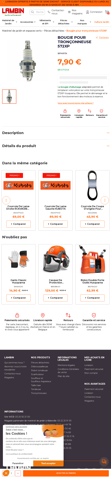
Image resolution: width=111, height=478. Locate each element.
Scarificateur (37, 374)
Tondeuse (36, 389)
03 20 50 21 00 (22, 416)
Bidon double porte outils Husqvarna (92, 281)
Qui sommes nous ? (14, 362)
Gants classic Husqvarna (18, 281)
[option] (18, 200)
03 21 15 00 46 (64, 428)
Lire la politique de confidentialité (19, 454)
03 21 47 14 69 (64, 432)
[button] (6, 473)
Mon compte (91, 373)
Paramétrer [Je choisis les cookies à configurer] (18, 463)
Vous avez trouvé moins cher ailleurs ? (76, 103)
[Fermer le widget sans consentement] (16, 426)
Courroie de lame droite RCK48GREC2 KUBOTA (18, 207)
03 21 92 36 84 (65, 440)
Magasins (9, 377)
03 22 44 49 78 (63, 424)
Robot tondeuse (39, 370)
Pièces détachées (40, 362)
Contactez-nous (12, 373)
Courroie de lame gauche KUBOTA (55, 207)
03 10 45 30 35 (64, 448)
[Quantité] (11, 473)
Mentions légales (66, 365)
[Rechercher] (37, 12)
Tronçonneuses (39, 393)
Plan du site (64, 376)
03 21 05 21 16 (67, 436)
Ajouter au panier (66, 473)
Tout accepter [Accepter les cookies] (48, 463)
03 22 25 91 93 (64, 420)
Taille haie (36, 385)
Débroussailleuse (39, 366)
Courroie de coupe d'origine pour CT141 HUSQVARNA (92, 207)
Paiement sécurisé (93, 369)
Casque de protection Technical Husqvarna (55, 281)
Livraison (88, 365)
